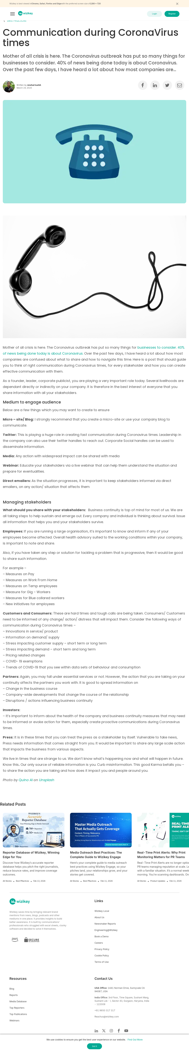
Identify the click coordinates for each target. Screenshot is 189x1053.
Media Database (18, 1001)
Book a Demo (101, 936)
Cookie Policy (101, 955)
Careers (98, 942)
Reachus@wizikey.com (106, 1016)
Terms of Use (101, 962)
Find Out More (135, 1039)
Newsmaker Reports (105, 923)
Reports (14, 995)
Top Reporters (17, 1007)
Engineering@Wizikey (105, 930)
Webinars (14, 1020)
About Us (99, 917)
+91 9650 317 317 (104, 1010)
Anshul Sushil (34, 85)
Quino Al (26, 780)
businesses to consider (156, 347)
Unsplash (46, 780)
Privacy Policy (101, 949)
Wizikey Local (101, 911)
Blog (12, 988)
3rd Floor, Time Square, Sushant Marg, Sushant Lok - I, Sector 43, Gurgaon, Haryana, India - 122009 (121, 1001)
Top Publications (18, 1014)
